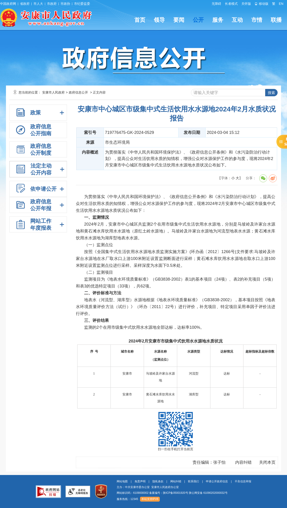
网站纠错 (175, 481)
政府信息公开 (78, 92)
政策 (35, 113)
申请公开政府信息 (217, 481)
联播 (276, 20)
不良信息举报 (243, 481)
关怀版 (246, 4)
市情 (256, 20)
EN (281, 4)
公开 (198, 20)
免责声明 (140, 481)
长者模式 (231, 4)
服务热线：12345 (127, 499)
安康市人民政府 (53, 92)
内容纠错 (243, 462)
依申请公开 (43, 189)
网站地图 (122, 481)
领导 (159, 20)
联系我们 (193, 481)
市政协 (65, 4)
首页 (139, 20)
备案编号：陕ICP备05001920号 (168, 492)
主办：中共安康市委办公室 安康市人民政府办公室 (148, 487)
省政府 (25, 4)
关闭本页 (267, 462)
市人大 (38, 4)
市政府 (52, 4)
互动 (237, 20)
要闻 (178, 20)
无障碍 (216, 4)
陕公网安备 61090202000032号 (208, 492)
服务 (217, 20)
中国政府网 (8, 4)
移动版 (261, 4)
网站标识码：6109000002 (172, 492)
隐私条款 (157, 481)
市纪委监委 (82, 4)
